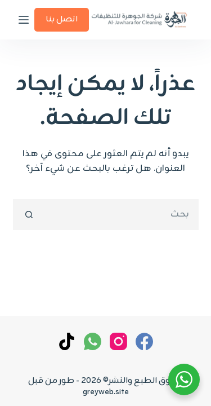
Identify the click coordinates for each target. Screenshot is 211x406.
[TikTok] (66, 341)
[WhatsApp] (92, 341)
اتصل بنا (62, 19)
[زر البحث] (28, 214)
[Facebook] (144, 341)
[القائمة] (24, 20)
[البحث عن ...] (121, 214)
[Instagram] (118, 341)
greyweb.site (106, 392)
